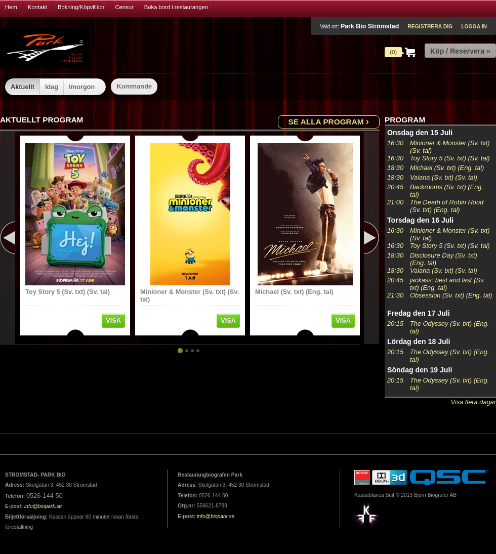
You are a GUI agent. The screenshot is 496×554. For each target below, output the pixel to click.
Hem (11, 7)
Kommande (134, 86)
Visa (113, 320)
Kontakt (37, 7)
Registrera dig (429, 26)
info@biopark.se (43, 506)
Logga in (474, 26)
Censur (124, 7)
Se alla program (328, 121)
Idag (51, 87)
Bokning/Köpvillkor (81, 7)
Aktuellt (22, 87)
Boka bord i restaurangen (176, 7)
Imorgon (82, 87)
